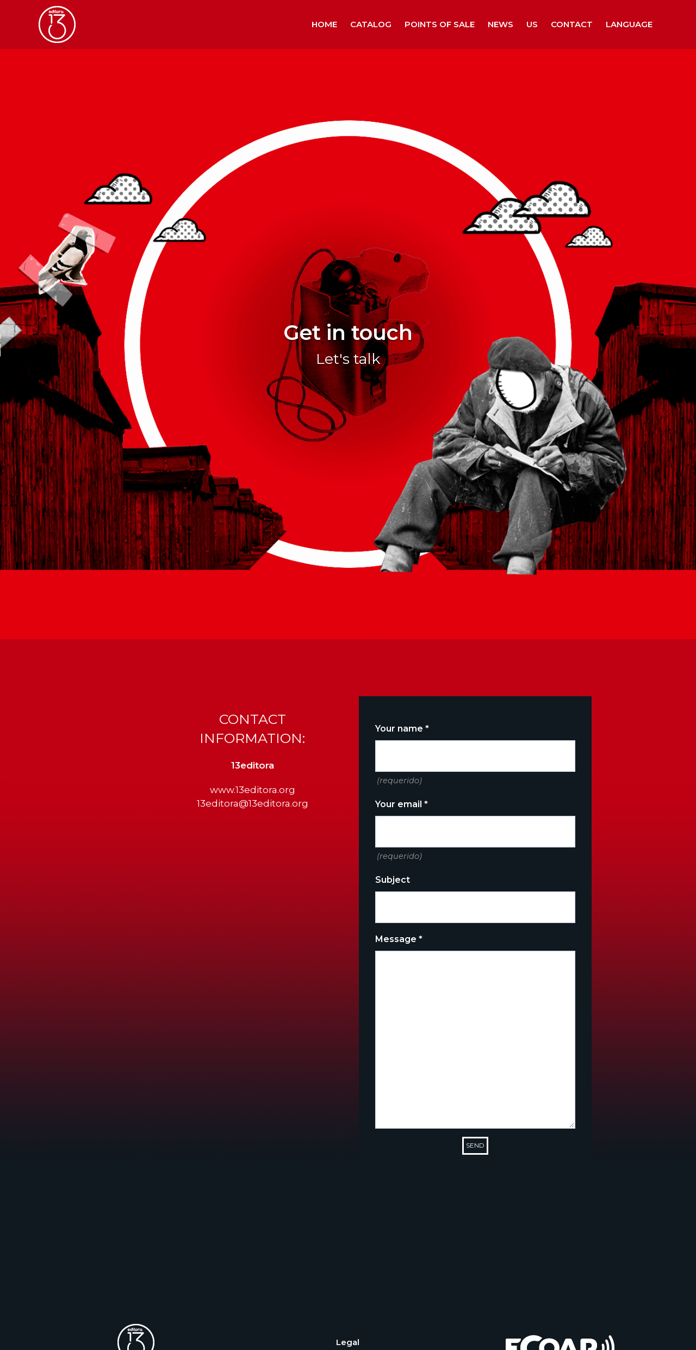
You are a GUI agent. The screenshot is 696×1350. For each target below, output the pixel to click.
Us (532, 24)
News (500, 24)
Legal (347, 1342)
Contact (572, 24)
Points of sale (440, 24)
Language (629, 24)
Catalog (370, 24)
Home (324, 24)
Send (475, 1145)
